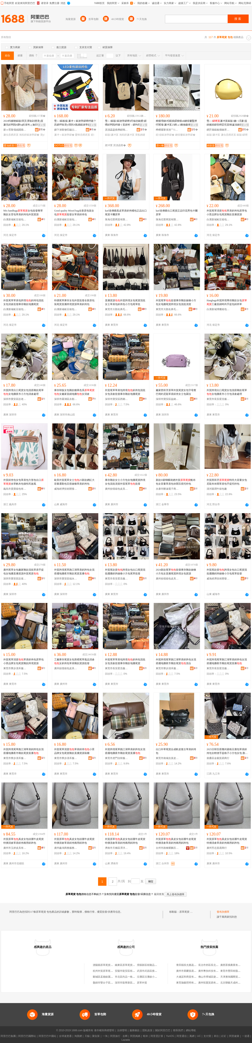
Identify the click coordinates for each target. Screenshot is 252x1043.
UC (199, 1036)
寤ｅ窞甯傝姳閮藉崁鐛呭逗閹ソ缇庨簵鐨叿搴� (14, 129)
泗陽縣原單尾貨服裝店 (105, 965)
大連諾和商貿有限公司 (188, 976)
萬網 (191, 1036)
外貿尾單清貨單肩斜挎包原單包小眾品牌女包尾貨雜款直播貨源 (227, 212)
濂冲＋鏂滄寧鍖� (64, 134)
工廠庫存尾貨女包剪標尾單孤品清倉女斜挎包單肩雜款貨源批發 (74, 661)
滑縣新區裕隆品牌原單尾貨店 (153, 965)
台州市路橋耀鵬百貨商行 (167, 847)
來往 (216, 1036)
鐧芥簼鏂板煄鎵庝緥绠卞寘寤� (218, 129)
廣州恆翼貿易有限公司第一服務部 (217, 982)
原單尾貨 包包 (187, 911)
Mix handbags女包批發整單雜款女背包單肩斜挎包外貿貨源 (23, 212)
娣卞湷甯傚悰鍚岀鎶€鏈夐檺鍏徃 (65, 129)
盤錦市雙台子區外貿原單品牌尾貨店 (113, 982)
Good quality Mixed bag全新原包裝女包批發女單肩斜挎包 (74, 212)
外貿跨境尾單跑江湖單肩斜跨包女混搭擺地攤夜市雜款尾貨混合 (176, 661)
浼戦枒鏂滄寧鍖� (29, 134)
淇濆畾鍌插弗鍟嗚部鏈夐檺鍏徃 (116, 129)
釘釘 (223, 1036)
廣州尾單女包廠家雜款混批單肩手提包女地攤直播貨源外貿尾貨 (23, 571)
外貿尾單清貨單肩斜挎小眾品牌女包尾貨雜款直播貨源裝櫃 (74, 751)
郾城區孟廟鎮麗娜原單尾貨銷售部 (112, 976)
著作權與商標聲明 (104, 1030)
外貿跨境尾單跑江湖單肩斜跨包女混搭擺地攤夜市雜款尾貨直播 (74, 571)
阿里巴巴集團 (8, 1036)
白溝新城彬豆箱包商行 (14, 219)
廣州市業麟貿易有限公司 (190, 970)
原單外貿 (142, 982)
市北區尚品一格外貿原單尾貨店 (132, 976)
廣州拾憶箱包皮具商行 (116, 488)
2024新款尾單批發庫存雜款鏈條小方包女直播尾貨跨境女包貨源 (176, 571)
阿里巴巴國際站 (27, 1036)
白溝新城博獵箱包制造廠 (218, 309)
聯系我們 (178, 1030)
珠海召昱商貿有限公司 (116, 219)
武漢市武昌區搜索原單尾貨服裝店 (156, 970)
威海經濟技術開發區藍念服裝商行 (65, 488)
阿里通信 (182, 1036)
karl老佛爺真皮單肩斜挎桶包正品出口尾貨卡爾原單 (126, 212)
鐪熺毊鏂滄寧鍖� (185, 134)
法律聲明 (122, 1030)
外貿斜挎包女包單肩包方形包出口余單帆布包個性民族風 (23, 482)
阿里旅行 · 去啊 (118, 1036)
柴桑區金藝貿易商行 (218, 758)
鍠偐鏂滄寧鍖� (165, 134)
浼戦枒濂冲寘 (126, 134)
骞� (42, 129)
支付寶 (207, 1036)
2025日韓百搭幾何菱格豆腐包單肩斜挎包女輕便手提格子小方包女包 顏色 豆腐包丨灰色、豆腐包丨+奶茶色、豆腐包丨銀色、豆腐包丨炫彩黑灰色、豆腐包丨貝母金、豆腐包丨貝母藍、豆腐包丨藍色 (227, 751)
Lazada (126, 1039)
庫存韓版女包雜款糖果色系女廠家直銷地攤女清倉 (74, 392)
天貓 (87, 1036)
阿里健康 (234, 1036)
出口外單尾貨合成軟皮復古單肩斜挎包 (176, 751)
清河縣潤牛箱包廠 (217, 488)
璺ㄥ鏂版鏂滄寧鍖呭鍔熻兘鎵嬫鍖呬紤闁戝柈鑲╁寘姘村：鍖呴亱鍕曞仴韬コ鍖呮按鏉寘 (126, 123)
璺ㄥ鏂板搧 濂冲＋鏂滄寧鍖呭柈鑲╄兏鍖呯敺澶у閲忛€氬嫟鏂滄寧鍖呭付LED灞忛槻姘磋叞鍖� (75, 123)
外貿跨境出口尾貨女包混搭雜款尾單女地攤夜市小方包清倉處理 (23, 392)
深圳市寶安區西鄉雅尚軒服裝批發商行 (116, 399)
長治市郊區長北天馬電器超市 (214, 965)
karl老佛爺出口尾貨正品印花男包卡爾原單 (177, 212)
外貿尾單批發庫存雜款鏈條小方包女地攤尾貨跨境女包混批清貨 (176, 302)
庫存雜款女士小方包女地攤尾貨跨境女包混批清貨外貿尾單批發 (125, 482)
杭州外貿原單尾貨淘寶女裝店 (109, 970)
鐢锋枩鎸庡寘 (82, 134)
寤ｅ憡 (42, 124)
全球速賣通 (65, 1036)
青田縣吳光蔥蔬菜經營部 (190, 965)
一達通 (245, 1036)
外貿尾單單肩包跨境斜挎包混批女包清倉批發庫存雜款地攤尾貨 (23, 302)
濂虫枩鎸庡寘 (10, 134)
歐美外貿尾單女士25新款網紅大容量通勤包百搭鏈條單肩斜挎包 (74, 482)
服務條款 (135, 1030)
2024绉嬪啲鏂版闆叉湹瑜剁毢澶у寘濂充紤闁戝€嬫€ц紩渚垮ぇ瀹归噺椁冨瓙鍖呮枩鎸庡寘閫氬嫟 (24, 123)
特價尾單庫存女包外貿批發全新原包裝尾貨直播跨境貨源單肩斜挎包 (74, 302)
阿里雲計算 (157, 1036)
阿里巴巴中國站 (47, 1036)
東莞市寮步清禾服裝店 (14, 668)
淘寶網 (78, 1036)
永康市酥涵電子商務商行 (167, 488)
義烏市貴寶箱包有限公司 (14, 488)
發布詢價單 (223, 911)
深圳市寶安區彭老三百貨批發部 (14, 399)
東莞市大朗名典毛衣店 (116, 309)
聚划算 (96, 1036)
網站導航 (191, 1030)
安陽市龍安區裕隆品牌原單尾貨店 (134, 970)
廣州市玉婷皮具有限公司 (14, 847)
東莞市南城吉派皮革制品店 (167, 758)
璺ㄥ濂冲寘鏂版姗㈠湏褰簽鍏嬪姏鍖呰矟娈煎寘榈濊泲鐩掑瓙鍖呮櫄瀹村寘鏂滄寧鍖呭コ (227, 123)
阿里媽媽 (135, 1036)
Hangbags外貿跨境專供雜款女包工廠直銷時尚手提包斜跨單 (227, 302)
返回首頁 (159, 894)
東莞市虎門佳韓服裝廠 (116, 758)
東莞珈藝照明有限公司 (188, 982)
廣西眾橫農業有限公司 (232, 965)
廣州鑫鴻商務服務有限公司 (65, 847)
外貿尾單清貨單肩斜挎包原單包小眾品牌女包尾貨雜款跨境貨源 (23, 661)
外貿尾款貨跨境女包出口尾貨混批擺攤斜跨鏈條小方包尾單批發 (125, 571)
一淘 (105, 1036)
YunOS (170, 1036)
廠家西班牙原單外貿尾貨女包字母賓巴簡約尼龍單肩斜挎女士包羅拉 (176, 392)
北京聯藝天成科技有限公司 (235, 982)
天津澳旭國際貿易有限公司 (235, 976)
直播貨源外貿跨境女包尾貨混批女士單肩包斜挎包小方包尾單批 (125, 302)
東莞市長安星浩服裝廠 (218, 399)
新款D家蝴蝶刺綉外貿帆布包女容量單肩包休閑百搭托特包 (176, 482)
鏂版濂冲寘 (111, 134)
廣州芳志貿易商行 (217, 847)
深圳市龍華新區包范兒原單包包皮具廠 (136, 982)
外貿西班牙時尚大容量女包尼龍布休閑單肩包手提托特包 (227, 482)
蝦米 (145, 1036)
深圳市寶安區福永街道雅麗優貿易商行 (65, 578)
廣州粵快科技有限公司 (210, 970)
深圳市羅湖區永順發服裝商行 (65, 399)
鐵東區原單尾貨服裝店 (127, 965)
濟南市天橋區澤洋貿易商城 (116, 847)
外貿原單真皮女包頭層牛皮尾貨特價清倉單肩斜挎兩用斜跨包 (23, 841)
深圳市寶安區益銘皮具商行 (167, 399)
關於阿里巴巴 (162, 1030)
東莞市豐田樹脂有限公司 (234, 970)
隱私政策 (147, 1030)
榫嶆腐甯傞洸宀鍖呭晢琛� (167, 129)
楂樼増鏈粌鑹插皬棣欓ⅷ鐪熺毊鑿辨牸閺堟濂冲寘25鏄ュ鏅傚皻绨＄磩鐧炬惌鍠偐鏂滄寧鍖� (176, 123)
